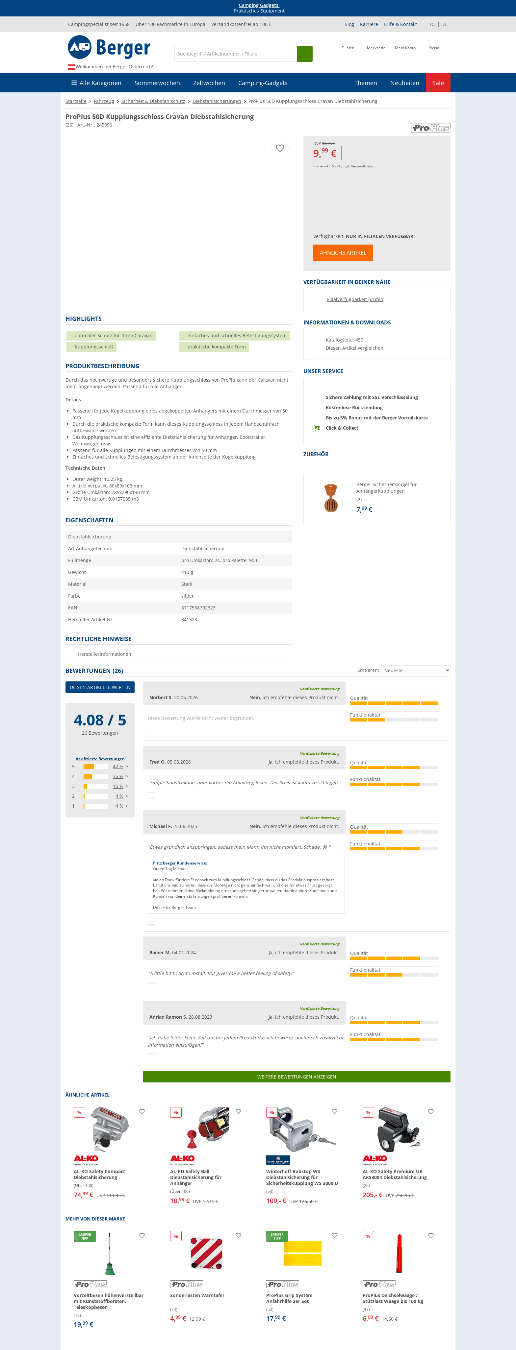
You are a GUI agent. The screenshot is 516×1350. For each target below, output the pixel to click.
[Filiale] (348, 53)
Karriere (369, 24)
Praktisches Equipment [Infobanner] (259, 8)
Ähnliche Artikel (343, 252)
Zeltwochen (209, 83)
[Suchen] (305, 54)
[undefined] (401, 498)
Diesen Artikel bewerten (100, 687)
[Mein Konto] (405, 53)
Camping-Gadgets (263, 83)
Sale (438, 83)
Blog (349, 24)
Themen (365, 83)
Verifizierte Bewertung (319, 688)
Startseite (76, 101)
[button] (377, 498)
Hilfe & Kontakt (400, 24)
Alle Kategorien (100, 83)
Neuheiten (404, 83)
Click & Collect (342, 428)
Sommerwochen (157, 83)
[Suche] (235, 54)
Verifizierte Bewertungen (100, 759)
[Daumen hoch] (151, 731)
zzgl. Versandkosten (358, 166)
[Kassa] (433, 53)
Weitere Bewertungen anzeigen (296, 1077)
